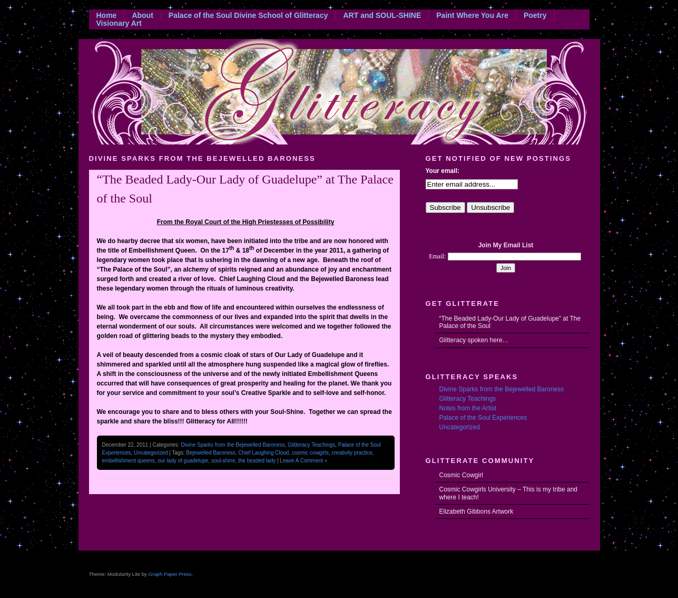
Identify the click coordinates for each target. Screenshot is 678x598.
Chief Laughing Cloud (263, 453)
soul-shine (223, 461)
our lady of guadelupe (183, 461)
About (142, 16)
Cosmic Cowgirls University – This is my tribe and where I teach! (508, 493)
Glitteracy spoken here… (474, 340)
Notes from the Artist (468, 408)
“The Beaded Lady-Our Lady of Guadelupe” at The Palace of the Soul (510, 322)
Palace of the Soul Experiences (483, 417)
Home (106, 16)
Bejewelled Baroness (210, 453)
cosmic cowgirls (310, 453)
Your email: (442, 171)
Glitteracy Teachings (311, 445)
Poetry (535, 16)
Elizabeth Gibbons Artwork (476, 511)
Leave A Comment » (303, 461)
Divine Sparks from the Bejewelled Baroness (232, 445)
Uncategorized (151, 453)
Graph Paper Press (170, 574)
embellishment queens (128, 461)
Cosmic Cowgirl (461, 475)
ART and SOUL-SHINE (382, 16)
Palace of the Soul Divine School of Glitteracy (248, 16)
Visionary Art (119, 23)
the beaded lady (257, 461)
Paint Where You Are (472, 16)
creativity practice (352, 453)
